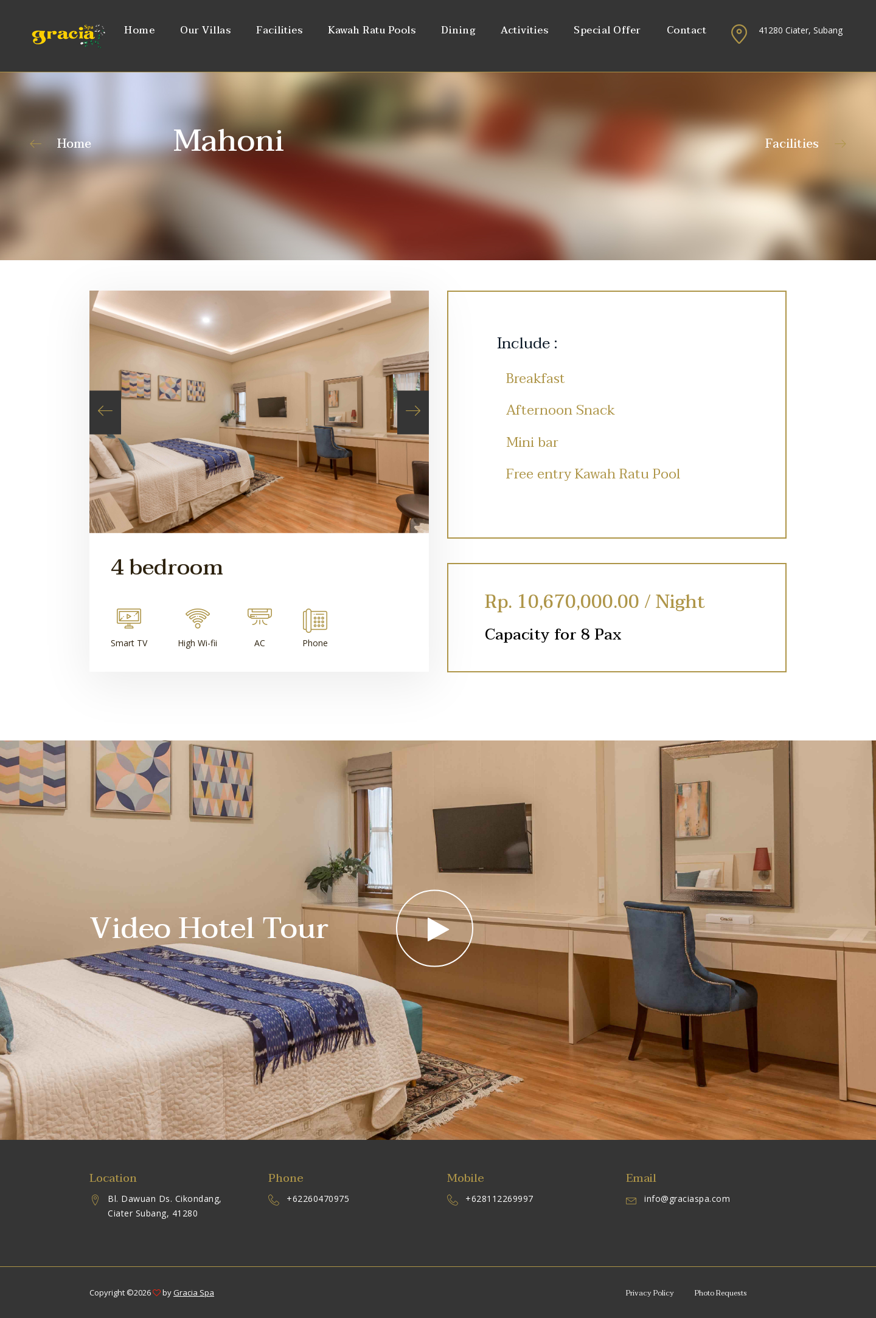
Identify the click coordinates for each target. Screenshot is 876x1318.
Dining (458, 30)
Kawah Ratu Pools (371, 30)
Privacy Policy (650, 1293)
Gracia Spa (193, 1292)
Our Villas (205, 30)
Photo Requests (721, 1293)
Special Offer (607, 30)
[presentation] (105, 413)
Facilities (279, 30)
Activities (524, 30)
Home (139, 30)
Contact (687, 30)
